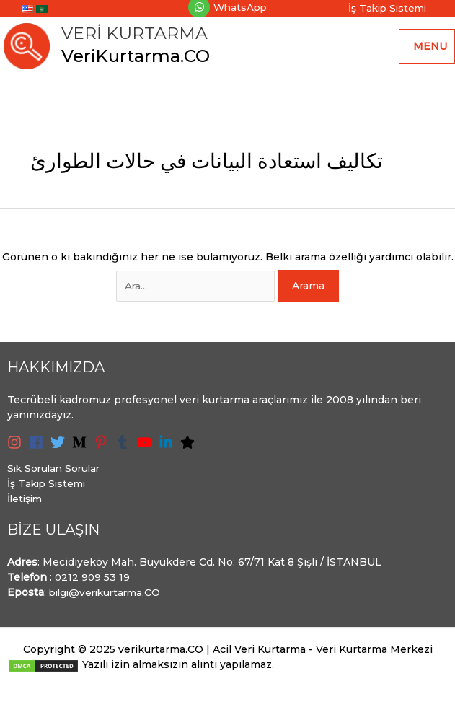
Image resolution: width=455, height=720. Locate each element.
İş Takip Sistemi (48, 489)
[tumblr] (124, 448)
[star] (189, 448)
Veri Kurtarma (138, 35)
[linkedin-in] (168, 448)
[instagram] (16, 448)
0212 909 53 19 (93, 582)
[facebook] (38, 448)
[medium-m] (81, 448)
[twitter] (59, 448)
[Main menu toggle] (427, 49)
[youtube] (146, 448)
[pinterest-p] (103, 448)
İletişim (26, 504)
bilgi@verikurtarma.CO (108, 598)
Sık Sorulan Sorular (56, 473)
